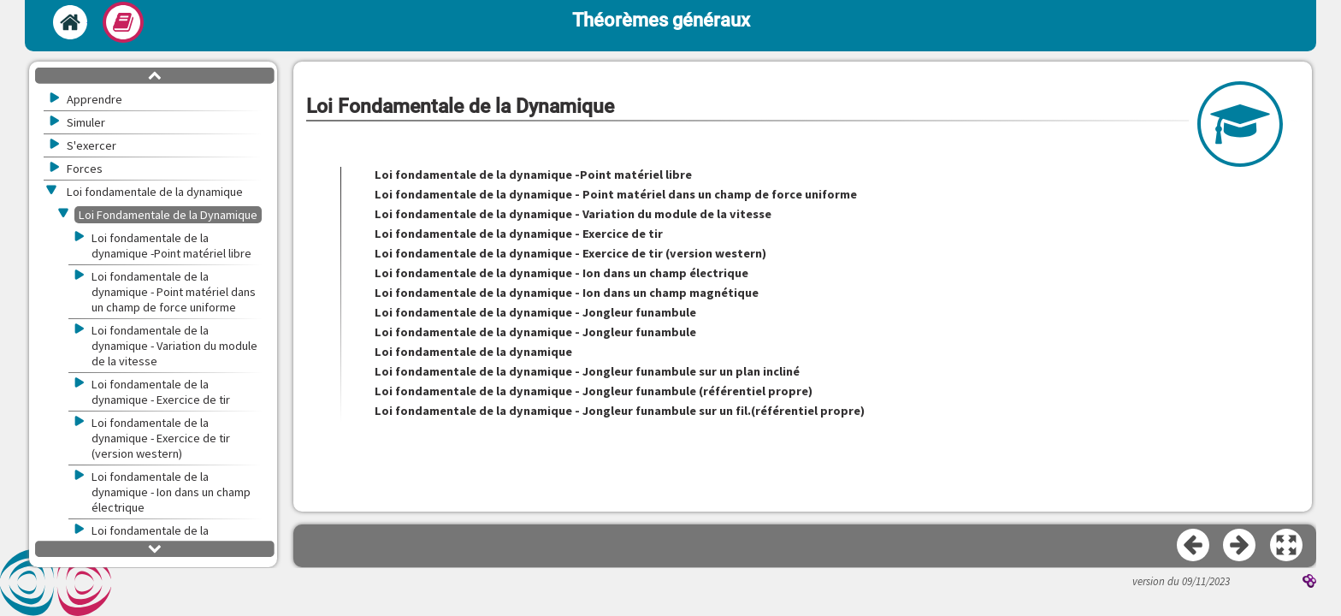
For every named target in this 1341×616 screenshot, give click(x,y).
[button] (1287, 546)
